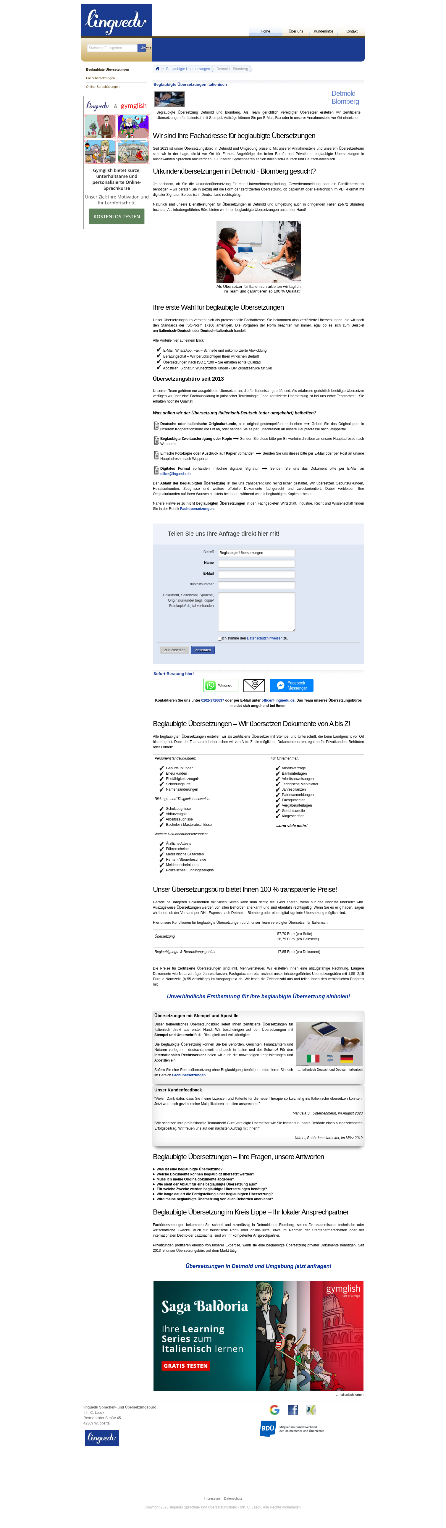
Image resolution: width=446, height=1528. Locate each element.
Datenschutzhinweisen (264, 638)
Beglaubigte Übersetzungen (188, 69)
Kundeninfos (324, 31)
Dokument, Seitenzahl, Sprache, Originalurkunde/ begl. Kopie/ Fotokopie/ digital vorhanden (188, 600)
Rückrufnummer (201, 584)
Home (265, 31)
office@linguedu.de (175, 474)
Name (209, 563)
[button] (142, 48)
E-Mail (208, 573)
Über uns (296, 31)
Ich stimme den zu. (253, 638)
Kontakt (351, 31)
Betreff (208, 552)
